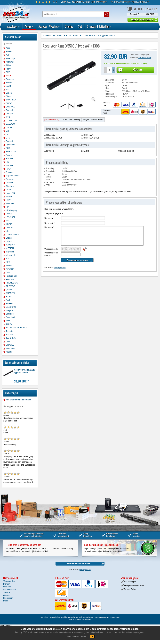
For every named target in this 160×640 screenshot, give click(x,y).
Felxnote (9, 158)
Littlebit (9, 241)
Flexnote (9, 165)
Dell (7, 131)
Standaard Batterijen (99, 26)
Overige (69, 26)
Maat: (107, 91)
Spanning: (109, 80)
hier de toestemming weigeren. (131, 632)
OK (92, 636)
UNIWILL (10, 345)
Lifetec (9, 238)
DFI (7, 134)
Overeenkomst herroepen (79, 563)
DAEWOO (10, 124)
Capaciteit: (109, 82)
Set (80, 26)
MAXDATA (10, 245)
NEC (8, 262)
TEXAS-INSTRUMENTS (16, 328)
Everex (9, 155)
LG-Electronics (12, 234)
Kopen (137, 69)
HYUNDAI (10, 217)
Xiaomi (9, 352)
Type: (107, 85)
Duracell (9, 141)
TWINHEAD (11, 338)
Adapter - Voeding (49, 26)
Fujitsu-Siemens (13, 176)
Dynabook (10, 145)
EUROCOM (11, 151)
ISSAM (9, 224)
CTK (8, 117)
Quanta (9, 290)
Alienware (10, 62)
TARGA (9, 324)
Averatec (10, 79)
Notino (9, 265)
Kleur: (107, 88)
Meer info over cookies (76, 636)
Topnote (9, 331)
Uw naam (48, 218)
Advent (9, 51)
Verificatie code (51, 249)
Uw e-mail (49, 223)
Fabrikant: (109, 94)
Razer (8, 296)
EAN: (48, 185)
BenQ (8, 86)
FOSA (8, 169)
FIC (7, 162)
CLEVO (9, 103)
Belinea (9, 82)
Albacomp (10, 58)
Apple (8, 69)
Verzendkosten (144, 58)
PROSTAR (10, 286)
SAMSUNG (11, 307)
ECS (8, 148)
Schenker (10, 314)
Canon (9, 93)
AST (8, 72)
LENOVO (10, 228)
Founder (9, 172)
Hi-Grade (10, 203)
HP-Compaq (11, 210)
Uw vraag (49, 227)
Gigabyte (10, 186)
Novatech (10, 269)
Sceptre (9, 310)
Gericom (9, 183)
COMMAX (10, 107)
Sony (8, 321)
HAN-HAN (10, 193)
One (8, 272)
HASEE (9, 196)
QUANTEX (10, 293)
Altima (8, 65)
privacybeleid (59, 267)
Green (8, 189)
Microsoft (10, 252)
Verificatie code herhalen (51, 254)
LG (7, 231)
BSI (7, 89)
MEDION (10, 248)
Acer (8, 48)
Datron (9, 127)
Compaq (9, 114)
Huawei (9, 214)
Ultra (8, 341)
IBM (7, 220)
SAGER (9, 303)
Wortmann (10, 348)
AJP (7, 55)
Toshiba (9, 334)
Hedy (8, 200)
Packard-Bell (11, 276)
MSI (7, 259)
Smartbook (10, 317)
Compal (9, 110)
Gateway (10, 179)
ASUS (8, 75)
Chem (8, 96)
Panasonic (10, 279)
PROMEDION (12, 283)
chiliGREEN (11, 100)
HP (7, 207)
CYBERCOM (11, 120)
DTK (8, 138)
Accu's (29, 26)
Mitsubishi (10, 255)
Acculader (13, 26)
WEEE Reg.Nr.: (112, 97)
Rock (8, 300)
